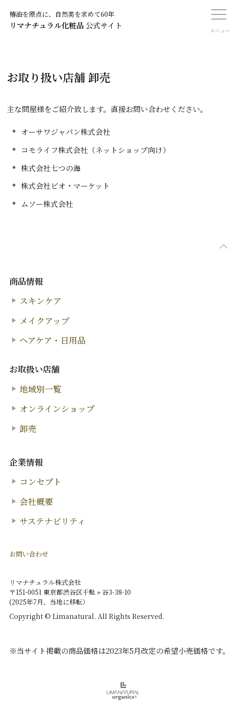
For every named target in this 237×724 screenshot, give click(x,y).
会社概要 (36, 501)
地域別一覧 (40, 389)
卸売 (28, 428)
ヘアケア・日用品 (53, 340)
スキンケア (40, 300)
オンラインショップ (57, 408)
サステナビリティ (53, 521)
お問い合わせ (28, 553)
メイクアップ (44, 320)
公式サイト (65, 25)
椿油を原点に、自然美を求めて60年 (62, 14)
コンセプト (40, 481)
